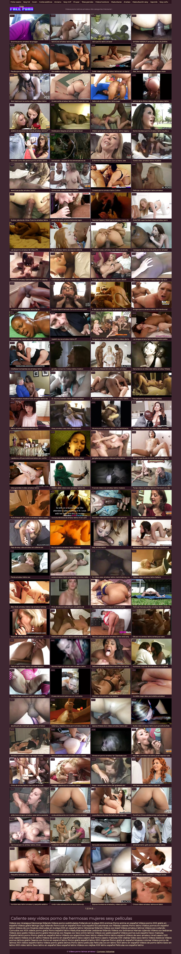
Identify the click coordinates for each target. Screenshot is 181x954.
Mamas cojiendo (142, 930)
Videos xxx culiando (155, 928)
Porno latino (135, 925)
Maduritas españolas (80, 930)
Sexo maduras (156, 933)
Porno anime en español (125, 923)
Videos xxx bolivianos (122, 930)
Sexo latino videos (94, 935)
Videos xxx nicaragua (20, 923)
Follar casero (16, 2)
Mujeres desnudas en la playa (45, 928)
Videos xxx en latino (31, 938)
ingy (21, 6)
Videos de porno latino (151, 943)
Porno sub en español (65, 925)
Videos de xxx (23, 928)
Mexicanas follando (41, 923)
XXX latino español (106, 945)
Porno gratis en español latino (46, 935)
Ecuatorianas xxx (103, 925)
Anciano (57, 2)
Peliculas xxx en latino (105, 943)
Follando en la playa (89, 923)
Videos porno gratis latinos (57, 943)
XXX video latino (24, 945)
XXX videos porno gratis (36, 930)
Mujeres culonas (142, 940)
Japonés (153, 2)
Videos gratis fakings (28, 925)
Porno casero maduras (106, 938)
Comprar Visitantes (105, 951)
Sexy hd (26, 2)
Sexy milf (67, 2)
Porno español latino (59, 930)
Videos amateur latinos (132, 928)
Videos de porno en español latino (59, 938)
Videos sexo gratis (18, 933)
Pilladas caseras (121, 925)
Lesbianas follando (101, 930)
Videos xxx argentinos (73, 935)
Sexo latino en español (44, 945)
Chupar (76, 2)
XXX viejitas (124, 938)
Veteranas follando (93, 928)
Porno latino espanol (114, 935)
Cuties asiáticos (45, 2)
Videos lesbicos (156, 938)
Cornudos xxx (16, 930)
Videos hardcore (102, 2)
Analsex (127, 2)
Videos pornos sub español (134, 933)
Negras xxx (70, 933)
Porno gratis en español (122, 940)
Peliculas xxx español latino (130, 945)
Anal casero (157, 935)
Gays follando (46, 925)
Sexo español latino (66, 945)
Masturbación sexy (140, 2)
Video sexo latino (139, 938)
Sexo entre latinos (85, 933)
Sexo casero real (86, 938)
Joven (34, 2)
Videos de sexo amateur (138, 935)
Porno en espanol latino (55, 940)
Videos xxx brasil (112, 928)
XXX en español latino (72, 928)
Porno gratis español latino (81, 940)
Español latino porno (19, 935)
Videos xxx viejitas (86, 945)
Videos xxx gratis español (108, 933)
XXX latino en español (128, 943)
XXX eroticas (106, 923)
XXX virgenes (102, 940)
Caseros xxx (36, 940)
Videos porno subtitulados (64, 923)
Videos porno (145, 923)
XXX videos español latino (30, 943)
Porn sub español (85, 925)
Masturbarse (116, 2)
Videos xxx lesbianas (161, 930)
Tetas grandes (87, 2)
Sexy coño (164, 2)
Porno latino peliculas (82, 943)
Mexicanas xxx (55, 933)
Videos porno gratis (38, 933)
